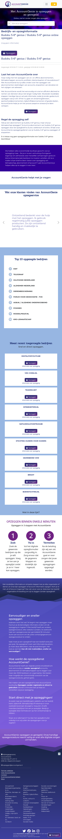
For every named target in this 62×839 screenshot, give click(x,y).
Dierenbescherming (22, 291)
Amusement (9, 786)
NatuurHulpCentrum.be (31, 424)
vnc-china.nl (31, 373)
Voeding (44, 807)
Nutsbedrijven (28, 807)
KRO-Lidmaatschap (22, 319)
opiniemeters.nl (31, 407)
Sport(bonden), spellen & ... (46, 789)
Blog (3, 779)
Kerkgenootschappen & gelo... (30, 787)
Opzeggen (9, 53)
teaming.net (31, 390)
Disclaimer (16, 836)
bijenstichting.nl (31, 492)
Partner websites (7, 770)
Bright (31, 475)
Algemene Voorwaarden (34, 836)
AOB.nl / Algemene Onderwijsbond (30, 303)
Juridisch (8, 822)
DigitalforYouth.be (31, 356)
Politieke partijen (29, 815)
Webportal (45, 809)
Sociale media (28, 822)
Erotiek (7, 805)
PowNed (17, 308)
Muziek (25, 805)
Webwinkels (45, 811)
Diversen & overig (11, 803)
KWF (15, 269)
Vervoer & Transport (48, 803)
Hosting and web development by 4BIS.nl (23, 835)
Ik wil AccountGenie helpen (10, 777)
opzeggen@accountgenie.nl (12, 765)
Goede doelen (10, 811)
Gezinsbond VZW (31, 458)
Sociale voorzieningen (49, 786)
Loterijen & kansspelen (31, 803)
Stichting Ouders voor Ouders (31, 441)
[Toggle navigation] (46, 4)
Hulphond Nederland (24, 280)
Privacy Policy (23, 836)
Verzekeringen (46, 805)
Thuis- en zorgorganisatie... (47, 797)
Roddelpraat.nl (21, 314)
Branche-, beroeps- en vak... (12, 793)
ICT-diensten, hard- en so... (12, 819)
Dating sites (9, 801)
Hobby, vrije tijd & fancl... (11, 814)
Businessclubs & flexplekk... (10, 797)
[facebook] (29, 831)
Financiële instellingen (9, 808)
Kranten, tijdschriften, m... (30, 795)
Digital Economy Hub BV (32, 833)
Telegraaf (18, 274)
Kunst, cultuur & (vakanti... (28, 800)
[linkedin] (33, 831)
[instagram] (38, 831)
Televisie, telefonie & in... (48, 793)
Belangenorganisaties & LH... (12, 789)
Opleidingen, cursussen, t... (27, 810)
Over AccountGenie (8, 773)
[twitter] (24, 831)
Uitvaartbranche (46, 801)
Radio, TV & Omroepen (27, 819)
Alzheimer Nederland (24, 286)
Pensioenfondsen (29, 813)
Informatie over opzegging (31, 366)
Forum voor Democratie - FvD (27, 297)
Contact (4, 775)
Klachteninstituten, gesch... (29, 791)
